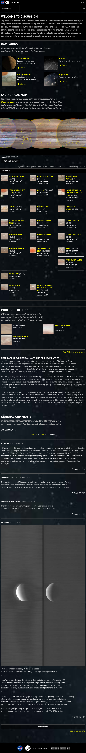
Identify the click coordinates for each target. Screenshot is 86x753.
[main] (43, 376)
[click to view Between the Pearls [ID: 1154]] (21, 143)
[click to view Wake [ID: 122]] (24, 139)
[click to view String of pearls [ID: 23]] (71, 142)
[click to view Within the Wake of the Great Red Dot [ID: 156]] (25, 141)
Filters (5, 171)
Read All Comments (77, 731)
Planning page (7, 102)
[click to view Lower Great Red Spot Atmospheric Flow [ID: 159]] (30, 141)
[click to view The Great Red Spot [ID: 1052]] (26, 139)
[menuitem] (15, 2)
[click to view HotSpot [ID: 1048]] (31, 132)
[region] (43, 133)
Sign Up (34, 434)
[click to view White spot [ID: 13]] (22, 130)
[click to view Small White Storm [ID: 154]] (51, 121)
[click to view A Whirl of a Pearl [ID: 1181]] (78, 143)
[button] (78, 469)
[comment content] (43, 456)
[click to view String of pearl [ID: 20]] (66, 143)
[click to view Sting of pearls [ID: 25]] (40, 143)
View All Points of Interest (74, 352)
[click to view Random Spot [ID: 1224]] (75, 128)
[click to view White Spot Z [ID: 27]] (39, 125)
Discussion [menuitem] (6, 8)
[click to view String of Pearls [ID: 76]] (49, 143)
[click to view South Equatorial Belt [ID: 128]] (16, 136)
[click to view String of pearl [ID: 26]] (58, 143)
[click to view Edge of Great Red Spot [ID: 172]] (29, 139)
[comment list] (43, 580)
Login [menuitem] (81, 2)
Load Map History (10, 161)
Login (42, 434)
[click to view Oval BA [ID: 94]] (8, 140)
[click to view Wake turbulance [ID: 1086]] (25, 137)
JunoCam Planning (70, 166)
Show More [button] (43, 727)
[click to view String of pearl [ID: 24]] (4, 143)
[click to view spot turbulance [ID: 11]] (27, 137)
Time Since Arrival (41, 749)
